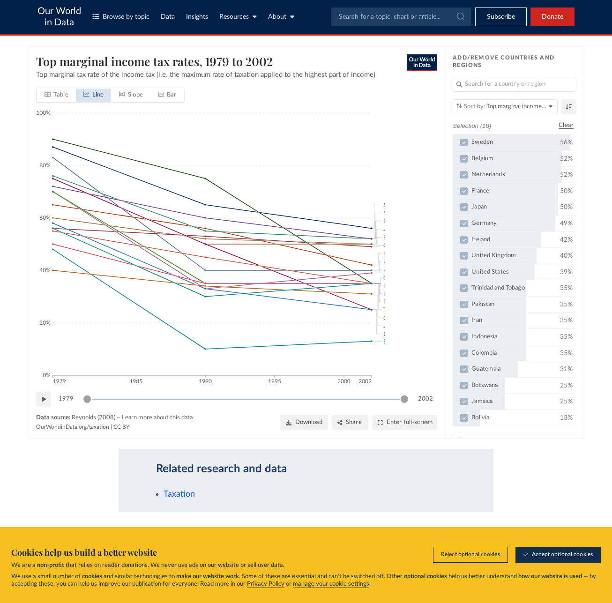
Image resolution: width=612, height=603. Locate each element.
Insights (197, 17)
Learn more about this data (157, 418)
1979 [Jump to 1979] (66, 398)
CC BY (121, 427)
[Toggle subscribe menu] (501, 16)
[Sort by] (505, 106)
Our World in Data (59, 17)
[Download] (304, 422)
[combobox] (401, 16)
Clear (566, 125)
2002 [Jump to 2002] (425, 398)
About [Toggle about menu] (281, 16)
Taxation (179, 494)
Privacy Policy (265, 584)
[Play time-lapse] (43, 399)
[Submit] (460, 17)
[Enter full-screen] (404, 422)
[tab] (56, 95)
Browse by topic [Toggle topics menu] (120, 16)
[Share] (349, 422)
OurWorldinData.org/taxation (72, 427)
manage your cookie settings (331, 584)
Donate (552, 17)
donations (134, 565)
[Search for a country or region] (514, 84)
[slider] (87, 399)
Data (168, 17)
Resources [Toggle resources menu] (238, 16)
